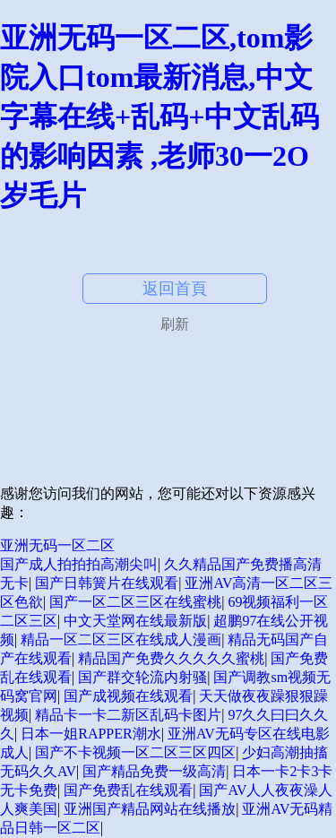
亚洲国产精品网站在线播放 (150, 808)
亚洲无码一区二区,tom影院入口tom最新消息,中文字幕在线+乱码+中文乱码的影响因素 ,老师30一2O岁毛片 (159, 117)
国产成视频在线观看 (128, 696)
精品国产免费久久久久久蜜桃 (171, 658)
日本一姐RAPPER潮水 (90, 733)
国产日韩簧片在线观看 (106, 583)
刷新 (174, 324)
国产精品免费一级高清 (154, 771)
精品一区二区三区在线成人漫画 (121, 639)
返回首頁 (174, 289)
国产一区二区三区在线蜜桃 (135, 601)
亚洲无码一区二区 (57, 545)
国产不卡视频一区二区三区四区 (135, 752)
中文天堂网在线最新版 (135, 620)
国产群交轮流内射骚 (142, 677)
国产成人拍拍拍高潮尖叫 (79, 564)
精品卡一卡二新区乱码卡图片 (128, 714)
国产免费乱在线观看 (128, 790)
